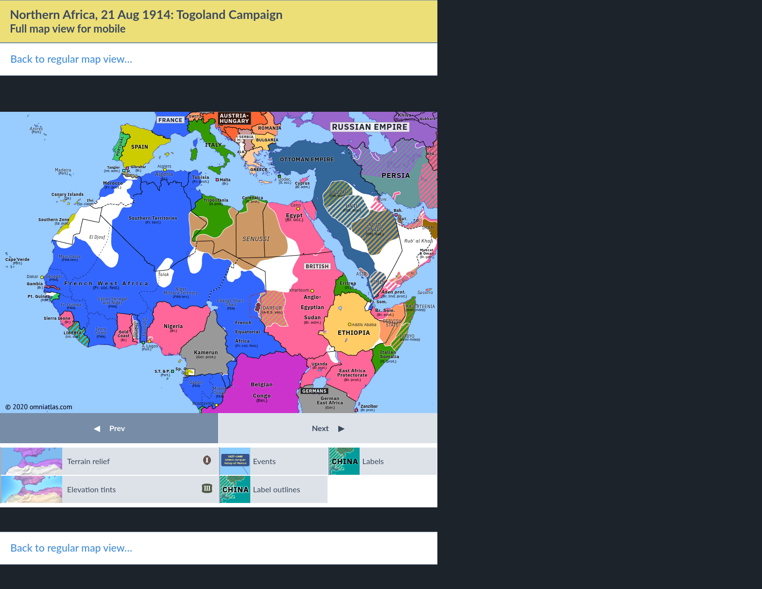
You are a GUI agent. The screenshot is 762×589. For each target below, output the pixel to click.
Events (264, 461)
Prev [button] (109, 428)
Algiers (164, 166)
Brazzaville (203, 403)
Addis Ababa (364, 324)
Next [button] (328, 428)
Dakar (32, 276)
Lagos (152, 345)
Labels (373, 461)
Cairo (296, 205)
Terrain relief (139, 461)
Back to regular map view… (71, 58)
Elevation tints (139, 489)
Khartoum (299, 290)
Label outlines (276, 489)
